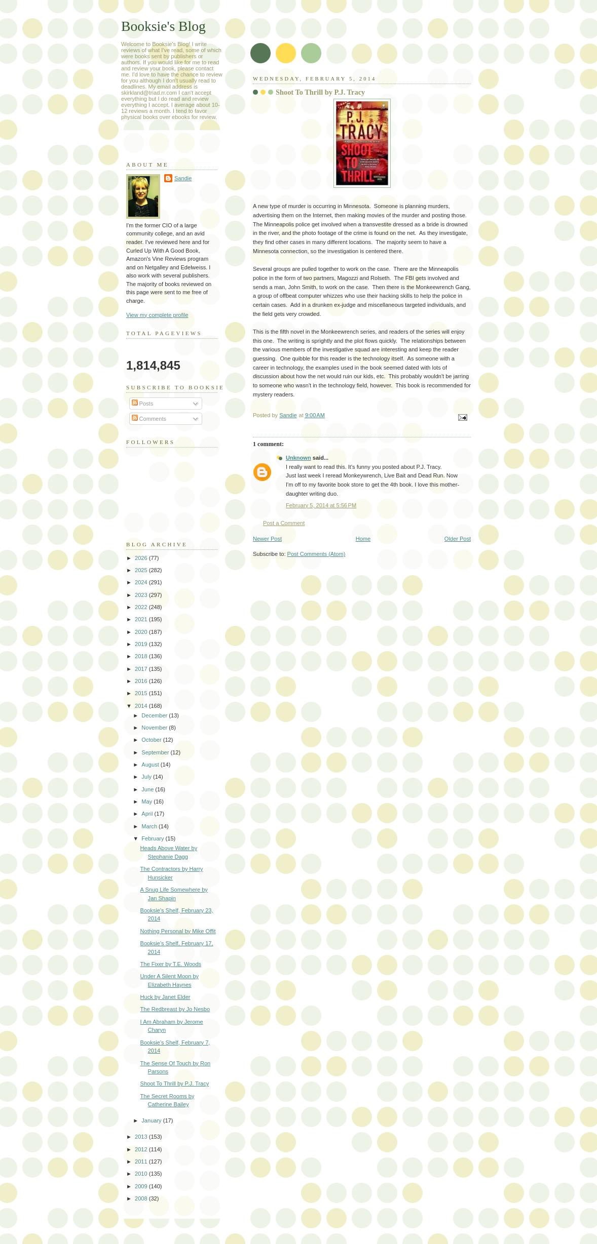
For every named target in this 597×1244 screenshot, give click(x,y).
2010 (142, 1174)
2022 (142, 607)
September (155, 752)
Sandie (183, 178)
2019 (142, 644)
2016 (142, 681)
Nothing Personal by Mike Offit (178, 931)
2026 (142, 558)
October (152, 740)
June (148, 789)
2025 (142, 570)
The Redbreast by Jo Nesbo (175, 1009)
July (147, 777)
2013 (142, 1137)
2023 (142, 595)
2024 (142, 582)
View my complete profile (157, 315)
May (147, 801)
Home (363, 539)
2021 (142, 619)
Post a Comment (284, 523)
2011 (142, 1161)
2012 (142, 1149)
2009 (142, 1186)
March (150, 826)
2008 (142, 1198)
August (150, 764)
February (153, 838)
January (152, 1120)
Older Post (457, 539)
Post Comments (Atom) (316, 554)
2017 (142, 669)
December (155, 715)
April (147, 814)
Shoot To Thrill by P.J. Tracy (174, 1083)
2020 (142, 632)
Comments (149, 419)
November (155, 728)
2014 (142, 706)
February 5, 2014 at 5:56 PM (321, 505)
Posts (143, 403)
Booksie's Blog (163, 26)
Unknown (298, 458)
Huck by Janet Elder (165, 997)
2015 (142, 693)
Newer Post (267, 539)
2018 (142, 656)
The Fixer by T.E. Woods (171, 964)
